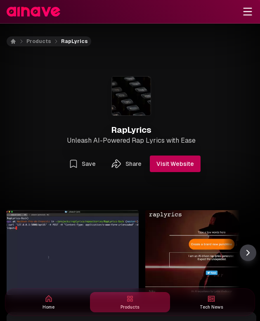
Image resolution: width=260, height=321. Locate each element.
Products (38, 41)
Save (82, 164)
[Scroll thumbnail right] (248, 252)
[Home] (18, 41)
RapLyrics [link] (74, 41)
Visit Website (175, 164)
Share (126, 164)
